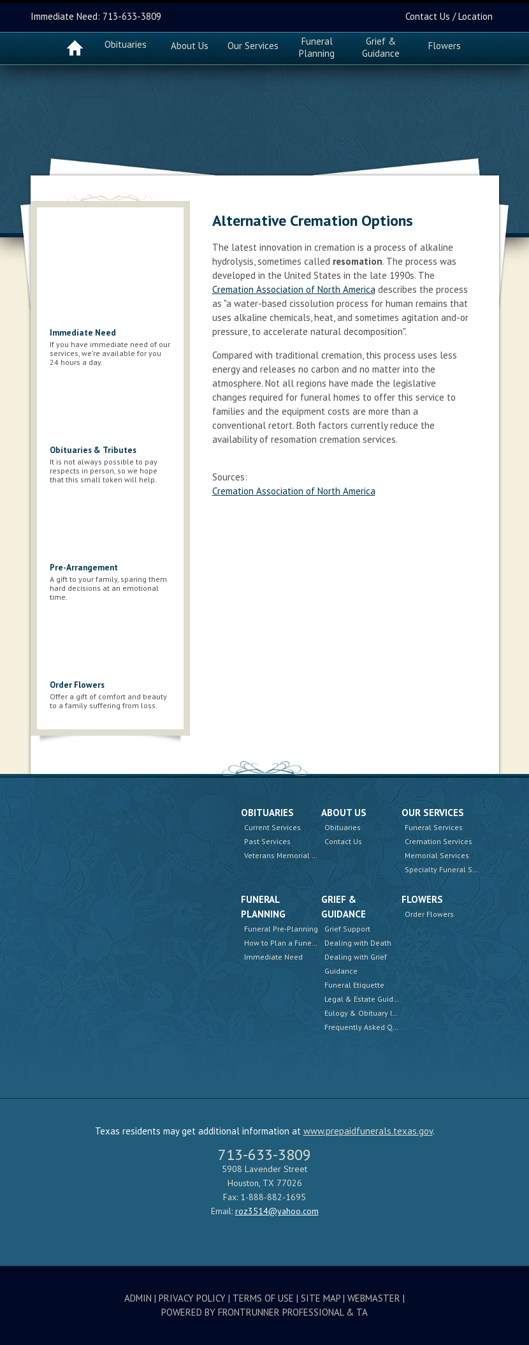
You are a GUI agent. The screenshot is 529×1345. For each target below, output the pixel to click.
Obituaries (126, 44)
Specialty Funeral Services (451, 869)
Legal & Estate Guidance (367, 999)
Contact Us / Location (449, 16)
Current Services (272, 827)
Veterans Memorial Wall (286, 855)
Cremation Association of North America (293, 289)
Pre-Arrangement (84, 567)
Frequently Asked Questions (373, 1027)
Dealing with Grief (355, 957)
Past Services (267, 841)
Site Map (320, 1298)
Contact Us (343, 841)
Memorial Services (437, 855)
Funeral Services (434, 827)
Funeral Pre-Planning (281, 928)
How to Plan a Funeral (282, 942)
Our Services (433, 812)
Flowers (444, 46)
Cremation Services (438, 841)
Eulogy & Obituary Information (377, 1013)
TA (362, 1312)
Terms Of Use (263, 1298)
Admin (138, 1298)
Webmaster (373, 1298)
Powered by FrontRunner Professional (252, 1312)
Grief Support (347, 928)
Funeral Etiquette (354, 985)
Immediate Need (83, 332)
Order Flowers (77, 685)
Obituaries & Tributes (93, 450)
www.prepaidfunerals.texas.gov (368, 1131)
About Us (343, 812)
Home (74, 48)
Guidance (341, 971)
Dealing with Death (357, 942)
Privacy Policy (192, 1298)
